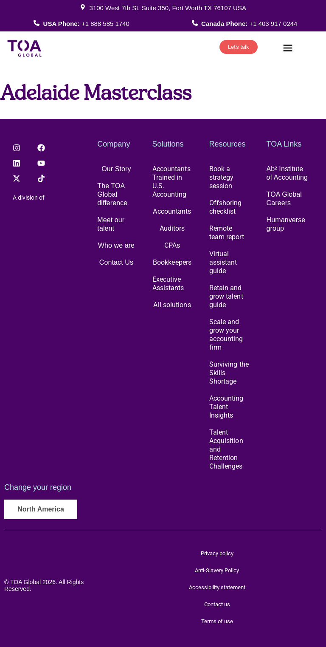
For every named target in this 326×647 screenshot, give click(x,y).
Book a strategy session (221, 177)
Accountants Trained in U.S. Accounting (171, 181)
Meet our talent (110, 224)
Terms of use (217, 621)
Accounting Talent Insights (226, 406)
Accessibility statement (217, 587)
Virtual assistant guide (223, 262)
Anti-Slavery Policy (217, 570)
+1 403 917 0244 (273, 23)
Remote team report (226, 232)
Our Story (116, 168)
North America (40, 509)
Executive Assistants (168, 283)
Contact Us (116, 262)
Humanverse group (286, 224)
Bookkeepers (172, 262)
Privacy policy (217, 553)
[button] (288, 49)
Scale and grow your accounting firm (226, 334)
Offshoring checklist (225, 207)
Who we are (116, 245)
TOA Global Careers (284, 198)
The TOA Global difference (112, 194)
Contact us (217, 604)
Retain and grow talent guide (226, 296)
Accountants (172, 211)
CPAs (172, 245)
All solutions (172, 305)
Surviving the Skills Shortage (229, 372)
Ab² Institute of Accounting (287, 173)
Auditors (172, 228)
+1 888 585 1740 (105, 23)
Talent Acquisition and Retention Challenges (226, 449)
